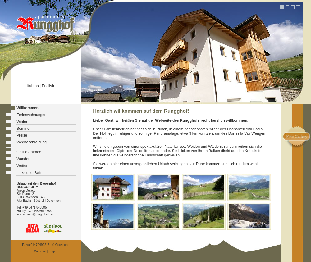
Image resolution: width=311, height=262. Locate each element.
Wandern (23, 159)
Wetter (21, 166)
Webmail (40, 251)
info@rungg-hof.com (41, 214)
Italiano (33, 86)
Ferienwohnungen (31, 115)
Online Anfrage (28, 152)
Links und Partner (31, 172)
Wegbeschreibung (31, 142)
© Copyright (60, 244)
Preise (21, 135)
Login (52, 251)
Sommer (23, 128)
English (48, 86)
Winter (21, 122)
